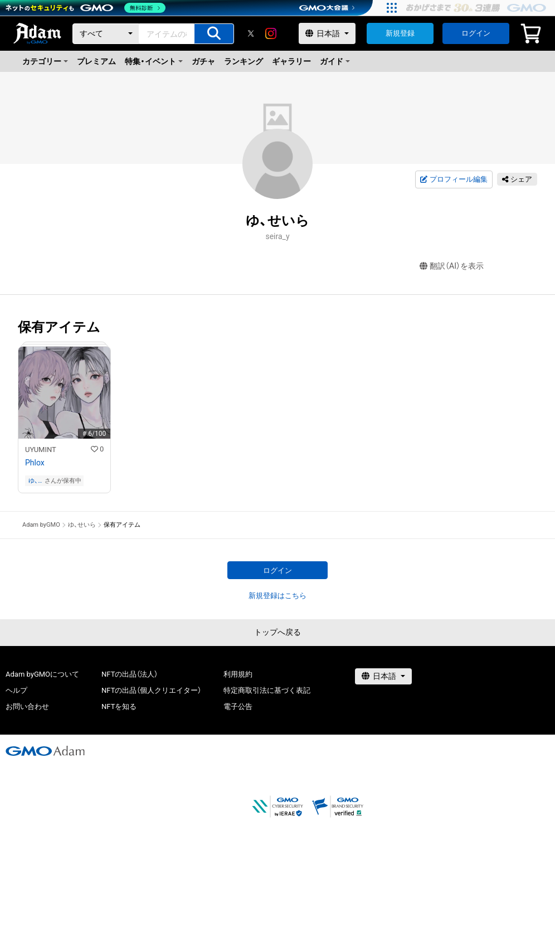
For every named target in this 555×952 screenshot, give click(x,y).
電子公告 (237, 706)
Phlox (35, 462)
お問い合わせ (27, 706)
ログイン (475, 33)
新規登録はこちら (277, 595)
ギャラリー (291, 61)
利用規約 (237, 674)
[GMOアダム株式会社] (45, 751)
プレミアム (96, 61)
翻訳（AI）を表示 (452, 266)
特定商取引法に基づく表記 (266, 690)
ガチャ (203, 61)
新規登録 (400, 33)
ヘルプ (16, 690)
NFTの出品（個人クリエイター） (151, 690)
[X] (250, 33)
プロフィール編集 (453, 179)
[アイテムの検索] (214, 33)
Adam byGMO (41, 524)
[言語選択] (327, 33)
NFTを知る (119, 706)
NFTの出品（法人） (129, 674)
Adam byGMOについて (42, 674)
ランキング (243, 61)
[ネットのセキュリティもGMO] (85, 8)
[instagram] (270, 33)
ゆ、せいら (34, 481)
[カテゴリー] (105, 33)
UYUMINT (40, 449)
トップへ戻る (277, 632)
